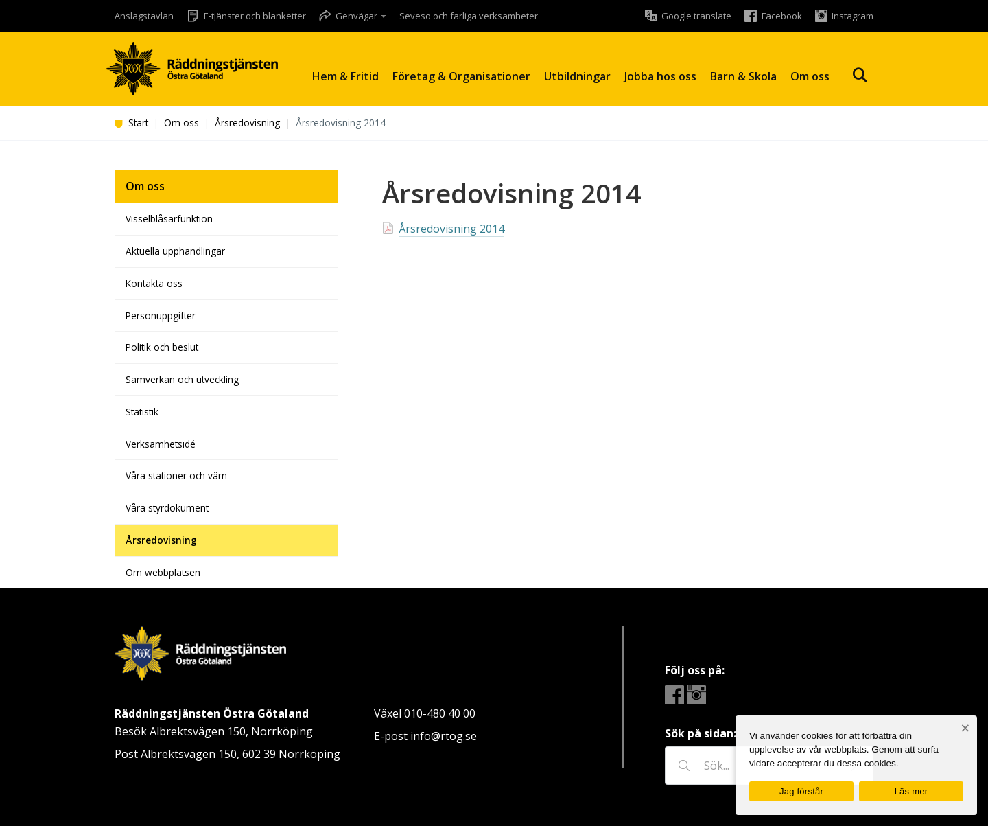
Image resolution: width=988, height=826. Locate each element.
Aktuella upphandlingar (175, 250)
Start (131, 122)
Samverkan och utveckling (182, 379)
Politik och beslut (162, 347)
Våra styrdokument (167, 507)
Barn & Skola (743, 76)
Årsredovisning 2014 (451, 228)
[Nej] (965, 728)
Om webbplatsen (163, 572)
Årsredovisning (247, 122)
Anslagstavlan (144, 16)
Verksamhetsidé (161, 443)
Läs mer (911, 791)
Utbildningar (577, 76)
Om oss (810, 76)
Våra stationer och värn (176, 475)
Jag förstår (801, 791)
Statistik (142, 411)
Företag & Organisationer (461, 76)
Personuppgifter (161, 315)
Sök (860, 75)
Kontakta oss (154, 283)
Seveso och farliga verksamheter (468, 16)
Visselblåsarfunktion (169, 218)
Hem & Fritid (345, 76)
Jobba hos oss (660, 76)
